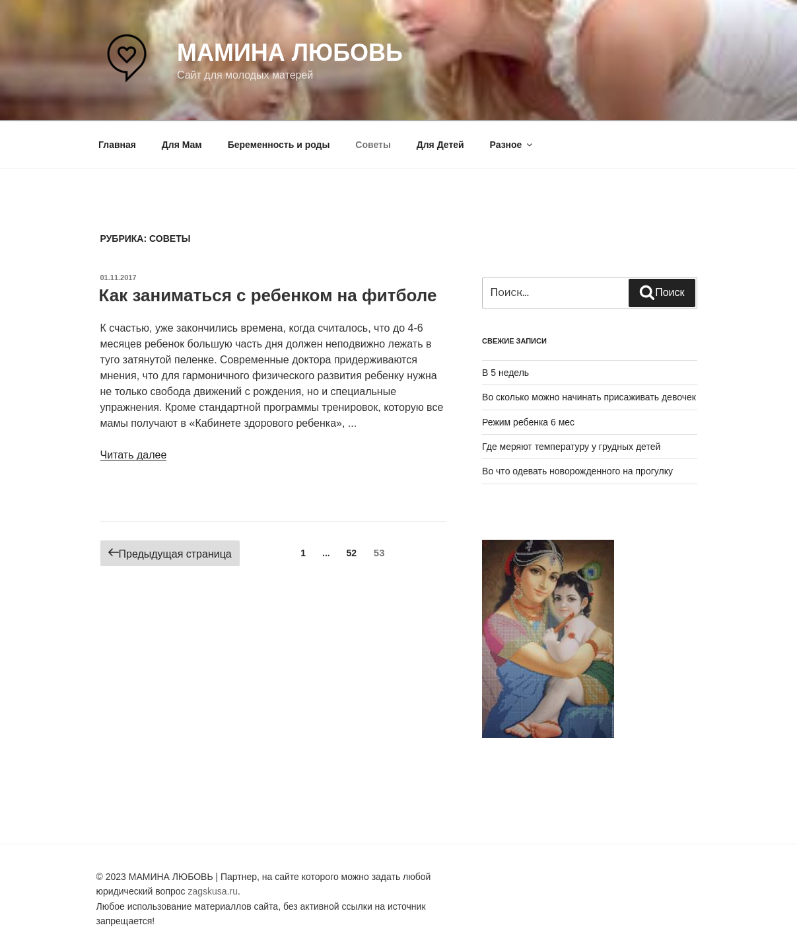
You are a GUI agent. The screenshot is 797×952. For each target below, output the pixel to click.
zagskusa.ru (212, 891)
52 (355, 552)
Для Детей (440, 144)
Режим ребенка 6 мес (528, 422)
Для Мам (182, 144)
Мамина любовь (290, 52)
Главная (117, 144)
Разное (512, 144)
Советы (373, 144)
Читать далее (133, 454)
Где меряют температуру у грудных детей (571, 446)
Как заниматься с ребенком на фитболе (268, 295)
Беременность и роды (279, 144)
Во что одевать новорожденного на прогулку (577, 471)
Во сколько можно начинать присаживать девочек (589, 397)
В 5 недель (505, 372)
